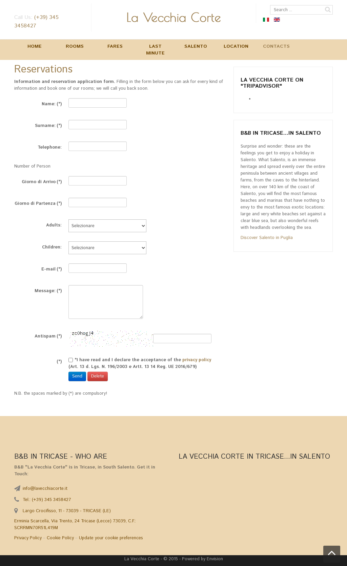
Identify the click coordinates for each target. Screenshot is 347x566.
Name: (52, 103)
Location (236, 46)
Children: (52, 246)
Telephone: (50, 146)
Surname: (48, 125)
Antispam (48, 335)
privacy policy (196, 360)
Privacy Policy (28, 538)
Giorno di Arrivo (42, 181)
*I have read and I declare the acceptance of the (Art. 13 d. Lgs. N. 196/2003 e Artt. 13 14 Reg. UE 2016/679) (139, 360)
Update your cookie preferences (111, 538)
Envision (215, 559)
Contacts (276, 46)
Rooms (75, 46)
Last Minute (155, 50)
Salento (195, 46)
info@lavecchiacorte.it (45, 488)
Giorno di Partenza (38, 202)
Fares (115, 46)
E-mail (51, 268)
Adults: (54, 224)
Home (34, 46)
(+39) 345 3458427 (51, 500)
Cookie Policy (60, 538)
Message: (48, 290)
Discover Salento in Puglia (267, 238)
